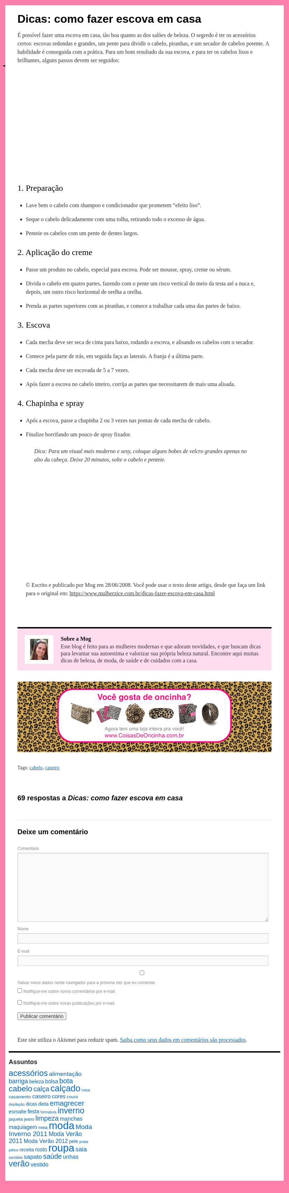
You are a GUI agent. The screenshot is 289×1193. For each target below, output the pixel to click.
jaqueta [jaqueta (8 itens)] (16, 1119)
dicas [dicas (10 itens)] (31, 1104)
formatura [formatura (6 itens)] (48, 1112)
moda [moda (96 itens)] (61, 1125)
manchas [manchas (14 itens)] (71, 1118)
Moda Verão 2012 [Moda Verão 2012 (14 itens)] (46, 1141)
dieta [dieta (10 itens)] (43, 1104)
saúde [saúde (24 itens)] (52, 1156)
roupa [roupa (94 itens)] (61, 1148)
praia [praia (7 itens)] (83, 1142)
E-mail (23, 951)
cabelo (36, 767)
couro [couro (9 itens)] (72, 1096)
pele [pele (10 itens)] (73, 1141)
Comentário (28, 848)
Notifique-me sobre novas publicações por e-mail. (69, 1003)
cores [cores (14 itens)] (59, 1096)
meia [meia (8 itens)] (43, 1127)
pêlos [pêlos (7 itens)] (13, 1150)
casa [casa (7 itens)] (86, 1090)
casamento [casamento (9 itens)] (20, 1096)
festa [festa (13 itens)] (33, 1111)
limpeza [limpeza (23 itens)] (47, 1118)
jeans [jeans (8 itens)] (29, 1119)
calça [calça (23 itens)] (41, 1089)
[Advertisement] (144, 122)
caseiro (52, 767)
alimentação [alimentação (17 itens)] (65, 1073)
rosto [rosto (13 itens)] (41, 1149)
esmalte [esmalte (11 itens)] (18, 1111)
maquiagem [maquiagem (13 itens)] (23, 1127)
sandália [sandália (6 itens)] (16, 1157)
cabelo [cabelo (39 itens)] (20, 1088)
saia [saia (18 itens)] (81, 1149)
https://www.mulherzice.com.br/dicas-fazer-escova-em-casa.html (142, 593)
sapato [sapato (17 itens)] (33, 1156)
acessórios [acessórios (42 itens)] (28, 1073)
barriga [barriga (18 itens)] (18, 1081)
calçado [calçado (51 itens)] (65, 1088)
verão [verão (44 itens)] (19, 1163)
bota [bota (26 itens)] (66, 1081)
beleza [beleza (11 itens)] (36, 1081)
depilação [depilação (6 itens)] (17, 1104)
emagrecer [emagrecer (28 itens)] (67, 1103)
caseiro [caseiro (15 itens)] (41, 1096)
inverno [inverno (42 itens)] (71, 1110)
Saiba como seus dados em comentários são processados (183, 1040)
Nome (23, 928)
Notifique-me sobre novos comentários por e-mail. (69, 991)
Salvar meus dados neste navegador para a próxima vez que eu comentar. (86, 982)
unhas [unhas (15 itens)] (71, 1157)
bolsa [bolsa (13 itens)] (51, 1081)
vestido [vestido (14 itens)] (40, 1164)
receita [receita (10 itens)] (27, 1149)
